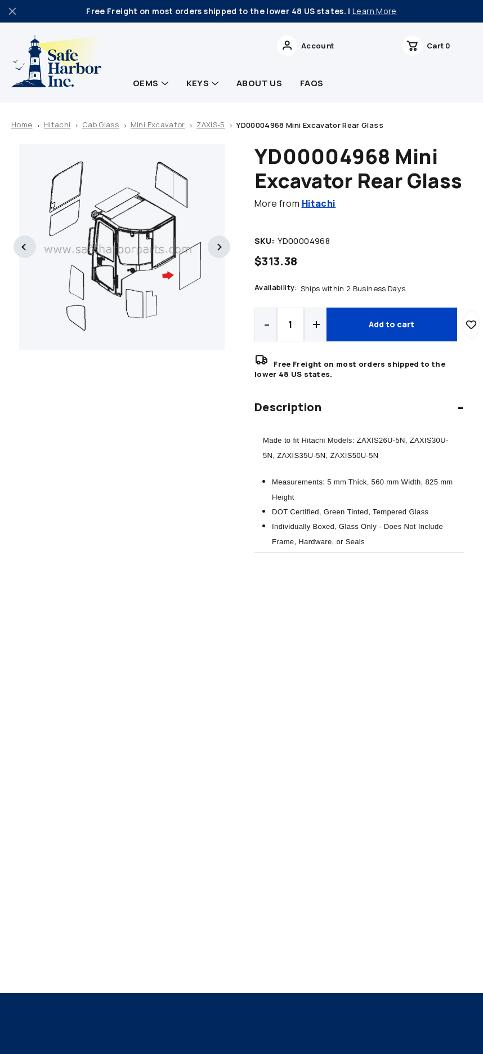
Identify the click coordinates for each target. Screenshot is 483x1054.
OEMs (150, 83)
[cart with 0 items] (451, 45)
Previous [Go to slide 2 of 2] (25, 246)
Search (321, 46)
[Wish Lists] (413, 45)
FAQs (312, 83)
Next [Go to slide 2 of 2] (219, 246)
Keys (202, 83)
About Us (259, 83)
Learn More (374, 11)
